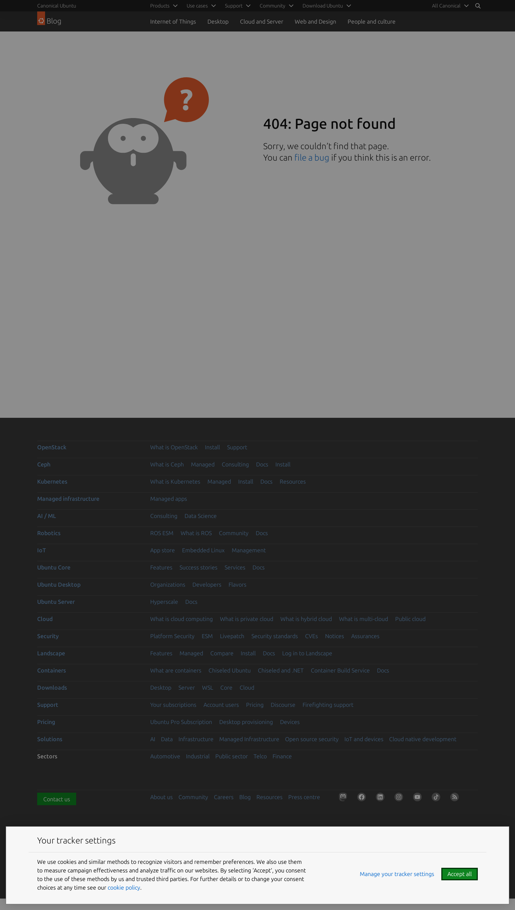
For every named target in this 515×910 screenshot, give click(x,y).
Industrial (198, 756)
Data (167, 739)
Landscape (51, 653)
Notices (334, 636)
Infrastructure (196, 739)
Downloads (52, 687)
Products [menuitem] (160, 6)
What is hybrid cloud (306, 619)
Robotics (48, 533)
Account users (221, 704)
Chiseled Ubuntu (230, 670)
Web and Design (315, 21)
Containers (51, 670)
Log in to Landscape (307, 653)
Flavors (237, 584)
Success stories (198, 567)
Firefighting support (328, 704)
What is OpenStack (174, 447)
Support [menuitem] (233, 6)
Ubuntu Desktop (58, 584)
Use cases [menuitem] (197, 6)
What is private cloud (246, 619)
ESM (207, 636)
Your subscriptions (173, 704)
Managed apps (168, 498)
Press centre (304, 797)
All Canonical (446, 6)
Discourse (283, 704)
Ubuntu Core (53, 567)
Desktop (218, 21)
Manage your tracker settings (397, 874)
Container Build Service (340, 670)
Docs (262, 464)
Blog (245, 797)
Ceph (43, 464)
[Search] (478, 5)
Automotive (165, 756)
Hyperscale (164, 601)
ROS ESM (161, 533)
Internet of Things (173, 21)
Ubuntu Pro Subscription (181, 722)
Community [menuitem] (272, 6)
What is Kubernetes (175, 481)
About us (161, 797)
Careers (224, 797)
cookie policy (124, 887)
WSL (207, 687)
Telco (260, 756)
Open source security (312, 739)
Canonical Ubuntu (56, 6)
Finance (282, 756)
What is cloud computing (181, 619)
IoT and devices (363, 739)
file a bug (311, 157)
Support (237, 447)
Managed (203, 464)
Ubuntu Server (56, 601)
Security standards (274, 636)
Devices (290, 722)
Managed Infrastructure (249, 739)
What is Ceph (167, 464)
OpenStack (52, 447)
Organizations (167, 584)
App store (162, 550)
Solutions (49, 739)
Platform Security (172, 636)
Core (226, 687)
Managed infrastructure (68, 498)
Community (234, 533)
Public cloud (410, 619)
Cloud (45, 619)
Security (48, 636)
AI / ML (46, 516)
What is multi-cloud (363, 619)
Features (161, 567)
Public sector (231, 756)
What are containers (175, 670)
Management (249, 550)
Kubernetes (52, 481)
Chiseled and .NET (281, 670)
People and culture (372, 21)
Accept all (459, 874)
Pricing (255, 704)
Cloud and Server (261, 21)
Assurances (365, 636)
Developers (206, 584)
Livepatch (232, 636)
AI (152, 739)
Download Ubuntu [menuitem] (323, 6)
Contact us (56, 799)
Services (235, 567)
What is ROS (196, 533)
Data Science (201, 516)
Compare (222, 653)
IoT (41, 550)
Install (212, 447)
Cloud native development (422, 739)
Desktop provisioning (246, 722)
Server (186, 687)
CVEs (311, 636)
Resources (293, 481)
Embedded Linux (203, 550)
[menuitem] (449, 5)
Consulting (235, 464)
